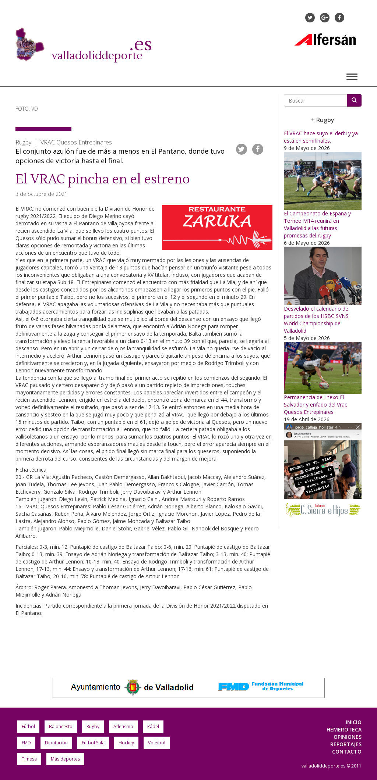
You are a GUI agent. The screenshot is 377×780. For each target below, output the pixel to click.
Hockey (126, 743)
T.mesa (29, 759)
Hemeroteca (344, 729)
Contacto (347, 751)
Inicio (354, 722)
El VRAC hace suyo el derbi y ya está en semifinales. (321, 137)
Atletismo (123, 726)
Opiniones (348, 736)
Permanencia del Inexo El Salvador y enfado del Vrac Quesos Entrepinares (315, 404)
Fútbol (28, 726)
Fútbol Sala (93, 743)
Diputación (56, 743)
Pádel (153, 726)
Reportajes (346, 744)
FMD (26, 743)
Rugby (93, 726)
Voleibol (156, 743)
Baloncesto (61, 726)
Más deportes (65, 759)
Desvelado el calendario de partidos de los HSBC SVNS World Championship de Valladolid (316, 319)
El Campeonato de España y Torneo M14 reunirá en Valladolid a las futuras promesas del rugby (317, 224)
